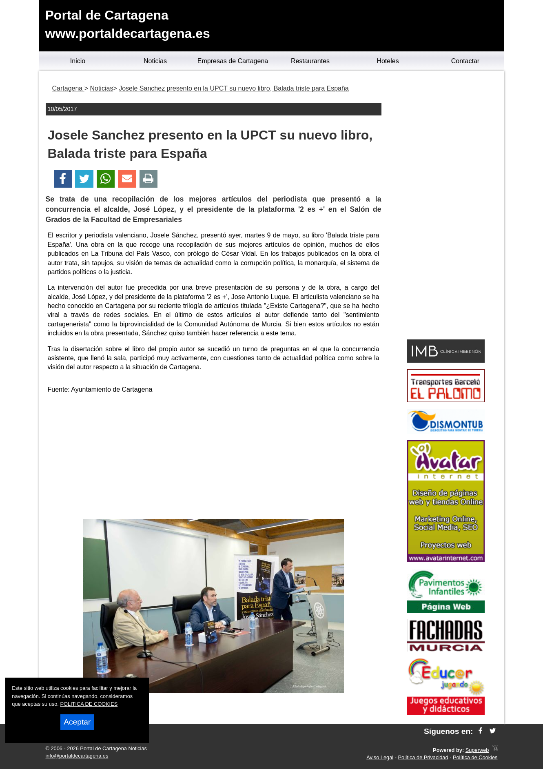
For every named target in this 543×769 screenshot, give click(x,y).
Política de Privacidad (423, 757)
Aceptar (77, 722)
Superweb (477, 750)
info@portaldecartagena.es (77, 756)
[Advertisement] (213, 458)
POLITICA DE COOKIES (88, 704)
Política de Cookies (475, 757)
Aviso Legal (379, 757)
